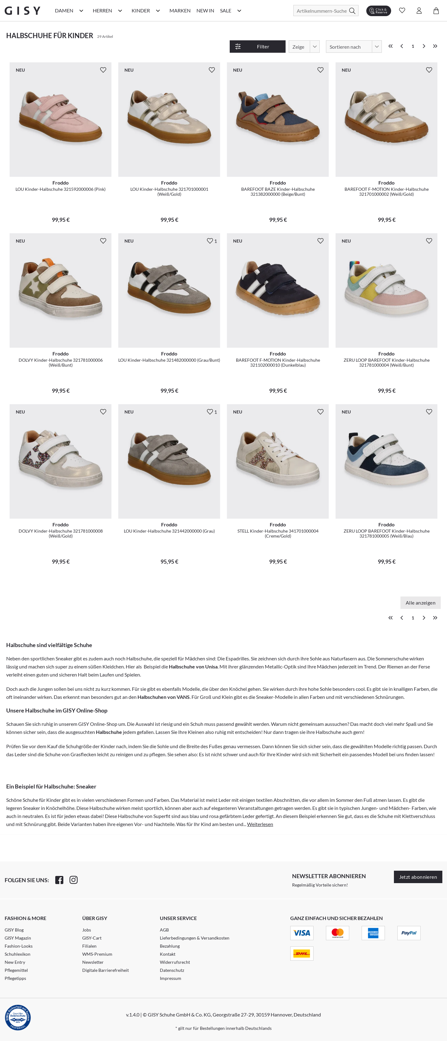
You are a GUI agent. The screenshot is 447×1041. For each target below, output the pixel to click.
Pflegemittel (16, 970)
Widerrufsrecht (175, 962)
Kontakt (167, 954)
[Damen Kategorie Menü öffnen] (81, 10)
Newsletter (93, 962)
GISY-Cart (92, 937)
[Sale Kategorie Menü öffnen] (239, 10)
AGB (164, 929)
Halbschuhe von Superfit (144, 816)
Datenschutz (172, 970)
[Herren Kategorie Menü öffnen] (120, 10)
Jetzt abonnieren (418, 877)
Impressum (170, 978)
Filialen (89, 946)
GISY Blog (14, 929)
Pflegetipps (15, 978)
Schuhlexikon (17, 954)
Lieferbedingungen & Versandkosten (194, 937)
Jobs (86, 929)
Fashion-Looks (19, 946)
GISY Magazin (18, 937)
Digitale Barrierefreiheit (105, 970)
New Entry (15, 962)
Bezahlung (170, 946)
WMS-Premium (97, 954)
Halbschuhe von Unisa (193, 666)
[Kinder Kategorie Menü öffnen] (158, 10)
